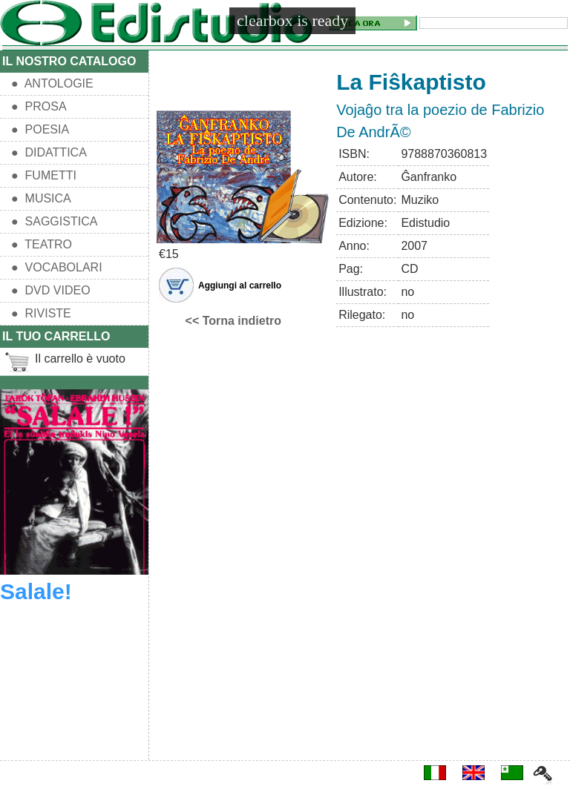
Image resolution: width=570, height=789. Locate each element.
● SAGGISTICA (54, 221)
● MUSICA (41, 198)
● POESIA (40, 129)
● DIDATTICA (49, 152)
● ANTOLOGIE (52, 83)
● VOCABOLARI (56, 267)
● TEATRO (41, 244)
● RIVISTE (41, 313)
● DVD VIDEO (51, 290)
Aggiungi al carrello (239, 285)
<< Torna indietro (234, 320)
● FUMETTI (43, 175)
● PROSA (39, 106)
